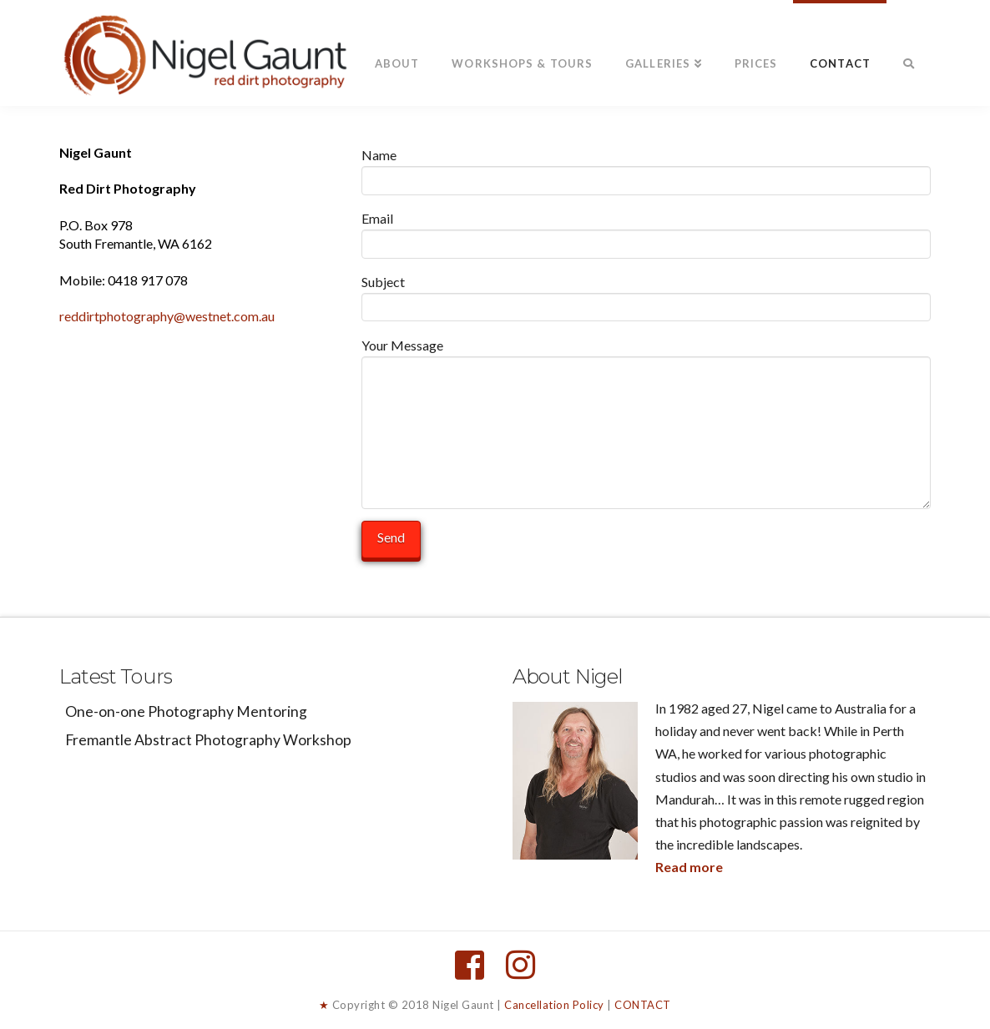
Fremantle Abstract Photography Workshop (208, 740)
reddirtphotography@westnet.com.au (167, 316)
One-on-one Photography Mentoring (186, 711)
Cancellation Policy (554, 1004)
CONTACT (642, 1004)
